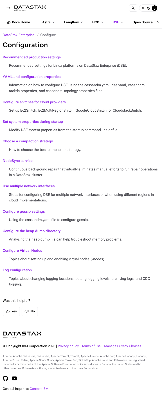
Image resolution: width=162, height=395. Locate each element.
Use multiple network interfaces (29, 186)
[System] (154, 8)
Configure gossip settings (24, 211)
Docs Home (18, 22)
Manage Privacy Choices (122, 346)
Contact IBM (39, 389)
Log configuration (17, 270)
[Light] (143, 8)
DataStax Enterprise (19, 35)
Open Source (145, 22)
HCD (98, 22)
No (30, 311)
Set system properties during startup (33, 121)
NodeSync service (18, 161)
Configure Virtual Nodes (22, 250)
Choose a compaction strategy (28, 141)
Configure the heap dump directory (32, 231)
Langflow (74, 22)
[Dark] (148, 8)
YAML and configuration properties (32, 77)
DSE (118, 22)
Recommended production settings (32, 57)
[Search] (133, 8)
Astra (49, 22)
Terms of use (91, 346)
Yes (11, 311)
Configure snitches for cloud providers (34, 102)
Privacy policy (68, 346)
